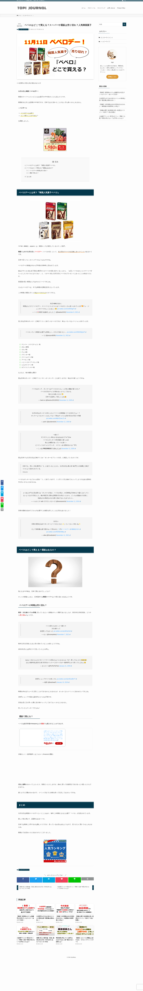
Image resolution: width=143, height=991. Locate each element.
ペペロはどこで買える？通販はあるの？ (40, 168)
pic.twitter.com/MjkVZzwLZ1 (56, 418)
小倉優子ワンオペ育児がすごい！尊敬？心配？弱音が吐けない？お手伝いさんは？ (112, 117)
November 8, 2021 (73, 312)
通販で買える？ (34, 173)
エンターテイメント (23, 29)
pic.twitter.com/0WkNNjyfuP (76, 332)
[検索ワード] (112, 24)
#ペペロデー (66, 529)
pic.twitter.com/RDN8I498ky (56, 532)
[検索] (125, 1)
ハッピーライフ (105, 41)
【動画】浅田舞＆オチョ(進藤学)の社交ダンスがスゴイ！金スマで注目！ (112, 93)
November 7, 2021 (63, 634)
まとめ (29, 176)
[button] (23, 880)
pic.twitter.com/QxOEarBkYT (67, 679)
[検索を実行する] (124, 24)
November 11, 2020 (66, 400)
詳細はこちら (112, 76)
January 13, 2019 (63, 682)
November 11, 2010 (74, 501)
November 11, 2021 (63, 335)
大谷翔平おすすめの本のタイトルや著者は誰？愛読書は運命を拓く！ (112, 99)
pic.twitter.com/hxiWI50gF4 (66, 309)
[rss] (122, 1)
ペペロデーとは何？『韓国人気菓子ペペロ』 (41, 165)
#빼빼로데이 (76, 529)
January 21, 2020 (65, 666)
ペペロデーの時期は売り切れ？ (39, 170)
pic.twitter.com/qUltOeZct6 (63, 631)
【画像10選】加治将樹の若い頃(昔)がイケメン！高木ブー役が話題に (112, 111)
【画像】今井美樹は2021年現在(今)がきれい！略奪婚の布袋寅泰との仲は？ (112, 105)
